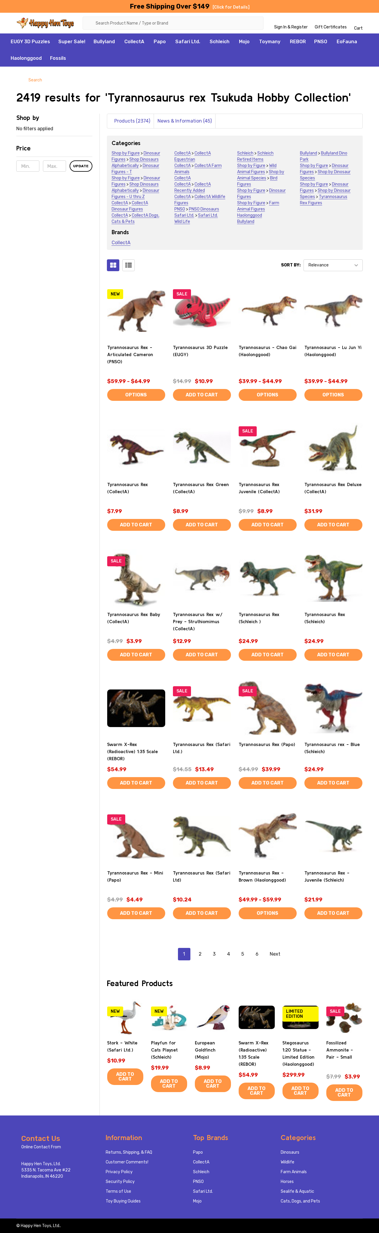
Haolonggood (26, 58)
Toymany (269, 41)
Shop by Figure (126, 153)
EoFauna (347, 41)
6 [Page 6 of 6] (257, 954)
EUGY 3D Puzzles (30, 41)
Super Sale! (71, 41)
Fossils (58, 58)
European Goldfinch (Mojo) (205, 1050)
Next (280, 953)
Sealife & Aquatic (297, 1191)
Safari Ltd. (187, 41)
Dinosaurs (290, 1152)
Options (136, 395)
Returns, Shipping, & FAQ (129, 1152)
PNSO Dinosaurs (204, 209)
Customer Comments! (127, 1162)
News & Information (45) (185, 121)
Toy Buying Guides (123, 1201)
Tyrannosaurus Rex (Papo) (267, 744)
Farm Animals (294, 1171)
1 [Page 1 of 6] (184, 954)
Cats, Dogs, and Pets (300, 1201)
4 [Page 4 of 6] (228, 954)
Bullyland (104, 41)
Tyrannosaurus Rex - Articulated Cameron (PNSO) (130, 354)
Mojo (244, 41)
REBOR (298, 41)
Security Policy (120, 1181)
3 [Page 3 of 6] (214, 954)
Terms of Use (118, 1191)
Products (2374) (132, 121)
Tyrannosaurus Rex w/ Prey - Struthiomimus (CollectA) (198, 621)
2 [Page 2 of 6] (200, 954)
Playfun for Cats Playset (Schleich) (164, 1050)
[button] (54, 150)
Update (81, 166)
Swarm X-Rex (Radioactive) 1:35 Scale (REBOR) (132, 751)
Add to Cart (202, 395)
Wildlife (287, 1162)
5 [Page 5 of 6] (242, 954)
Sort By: (291, 265)
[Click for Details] (231, 7)
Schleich (219, 41)
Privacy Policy (119, 1171)
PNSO (320, 41)
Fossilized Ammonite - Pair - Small (339, 1050)
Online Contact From (41, 1147)
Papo (160, 41)
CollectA (134, 41)
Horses (287, 1181)
